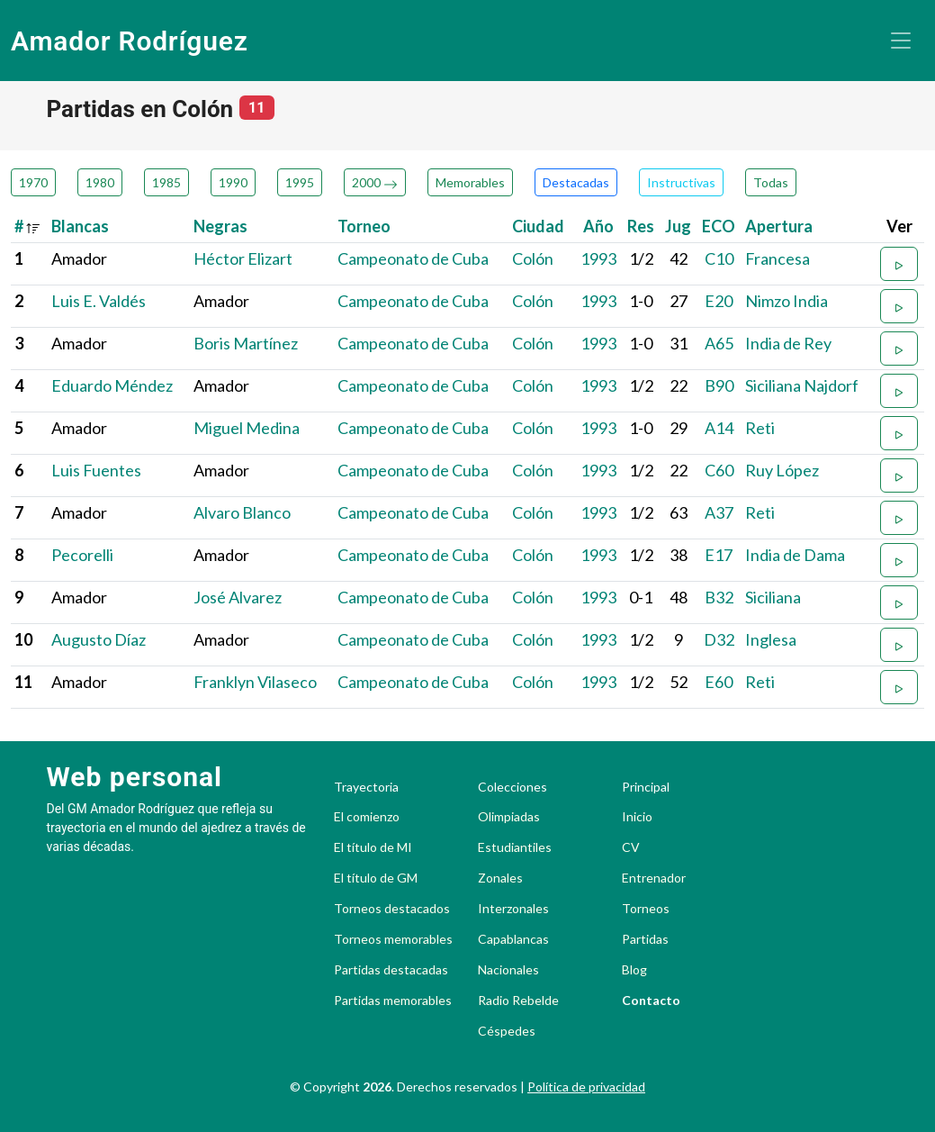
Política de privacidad (586, 1086)
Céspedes (506, 1031)
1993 (598, 258)
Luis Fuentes (96, 470)
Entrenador (654, 878)
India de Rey (788, 343)
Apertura (779, 226)
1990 (233, 182)
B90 (719, 385)
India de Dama (795, 555)
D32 (719, 639)
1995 (299, 182)
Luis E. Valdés (98, 301)
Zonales (500, 878)
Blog (634, 970)
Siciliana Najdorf (802, 385)
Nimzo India (786, 301)
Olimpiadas (509, 817)
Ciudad (538, 226)
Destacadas (576, 182)
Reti (760, 428)
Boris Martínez (245, 343)
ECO (718, 226)
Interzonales (513, 908)
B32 (719, 597)
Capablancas (513, 939)
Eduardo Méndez (112, 385)
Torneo (364, 226)
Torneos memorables (393, 939)
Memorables (470, 182)
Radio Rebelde (518, 1000)
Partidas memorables (393, 1000)
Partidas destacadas (391, 970)
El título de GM (376, 878)
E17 (719, 555)
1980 (99, 182)
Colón (532, 258)
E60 (719, 682)
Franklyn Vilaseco (255, 682)
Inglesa (770, 639)
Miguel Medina (246, 428)
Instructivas (681, 182)
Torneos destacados (392, 908)
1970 (33, 182)
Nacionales (508, 970)
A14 (719, 428)
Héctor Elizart (242, 258)
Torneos (646, 908)
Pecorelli (82, 555)
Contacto (651, 1000)
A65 (719, 343)
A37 (719, 512)
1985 (166, 182)
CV (631, 847)
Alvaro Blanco (242, 512)
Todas (770, 182)
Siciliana (773, 597)
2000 (375, 182)
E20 (719, 301)
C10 (719, 258)
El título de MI (373, 847)
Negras (220, 226)
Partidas (645, 939)
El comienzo (367, 817)
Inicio (637, 817)
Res (640, 226)
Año (598, 226)
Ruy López (782, 470)
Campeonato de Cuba (413, 258)
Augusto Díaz (98, 639)
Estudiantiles (515, 847)
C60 (719, 470)
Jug (678, 226)
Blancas (80, 226)
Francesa (777, 258)
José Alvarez (237, 597)
